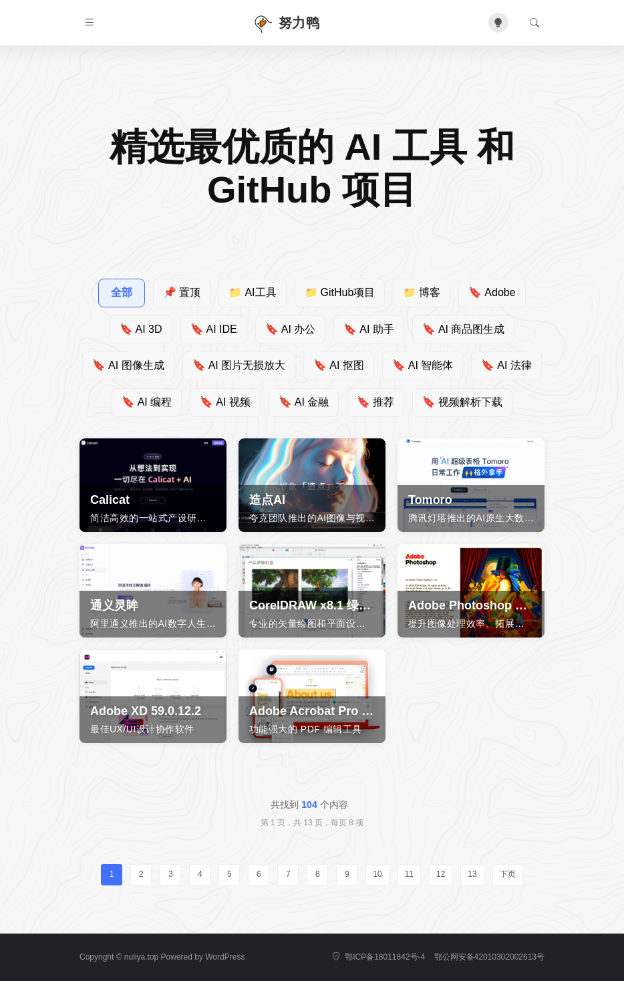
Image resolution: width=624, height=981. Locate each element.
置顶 (181, 292)
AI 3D (141, 329)
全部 (121, 292)
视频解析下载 (462, 402)
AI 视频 (225, 402)
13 (472, 874)
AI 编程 (147, 402)
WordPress (225, 957)
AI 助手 (368, 329)
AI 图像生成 (128, 365)
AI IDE (213, 329)
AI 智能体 (423, 365)
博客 (421, 292)
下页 (508, 874)
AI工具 (252, 292)
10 (377, 874)
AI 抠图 (338, 365)
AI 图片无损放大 (239, 365)
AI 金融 (304, 402)
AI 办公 (290, 329)
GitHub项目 (340, 292)
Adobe (491, 292)
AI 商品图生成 (463, 329)
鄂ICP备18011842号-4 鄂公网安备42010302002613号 (438, 957)
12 (440, 874)
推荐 (375, 402)
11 (409, 874)
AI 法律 (506, 365)
